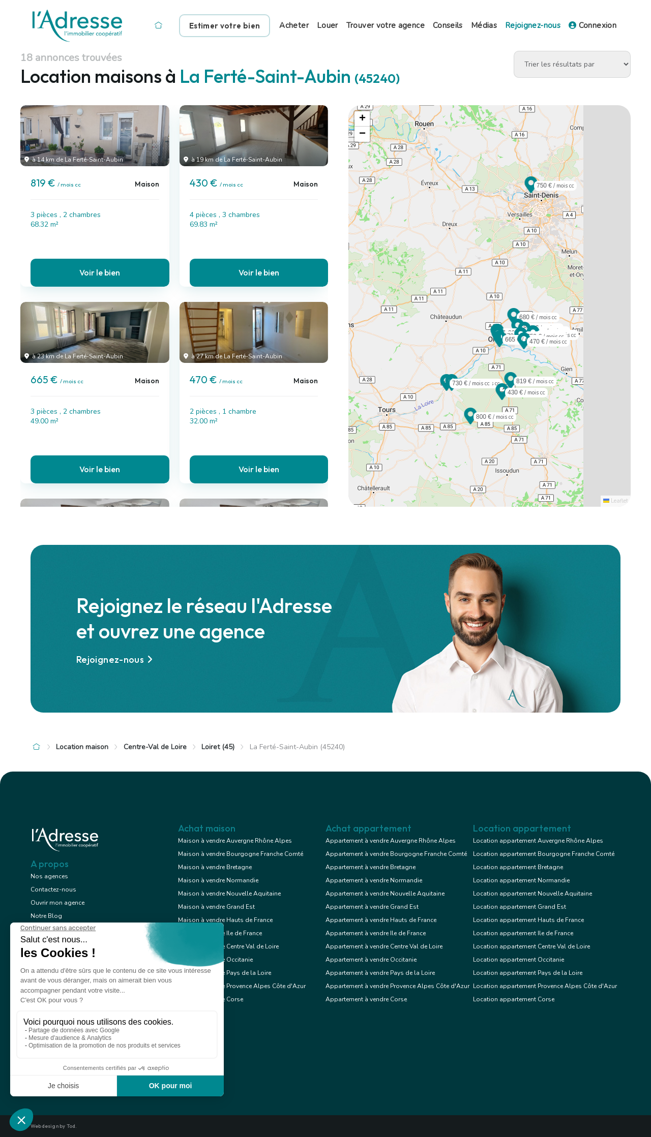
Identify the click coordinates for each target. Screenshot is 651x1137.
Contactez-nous (53, 889)
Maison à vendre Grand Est (216, 907)
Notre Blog (46, 916)
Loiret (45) (217, 747)
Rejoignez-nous (532, 25)
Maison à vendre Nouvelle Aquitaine (229, 893)
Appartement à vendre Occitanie (371, 960)
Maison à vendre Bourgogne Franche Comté (240, 854)
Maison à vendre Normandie (218, 880)
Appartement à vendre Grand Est (372, 907)
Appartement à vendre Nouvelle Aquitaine (385, 893)
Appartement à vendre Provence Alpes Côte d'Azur (397, 986)
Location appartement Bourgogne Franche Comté (543, 854)
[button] (511, 386)
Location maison (82, 747)
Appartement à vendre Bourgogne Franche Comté (396, 854)
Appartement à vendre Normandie (374, 880)
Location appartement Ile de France (523, 933)
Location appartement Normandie (521, 880)
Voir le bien (99, 272)
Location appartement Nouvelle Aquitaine (532, 893)
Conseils (448, 25)
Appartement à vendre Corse (366, 999)
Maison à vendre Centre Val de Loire (228, 946)
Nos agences (49, 876)
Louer (327, 25)
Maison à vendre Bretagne (215, 867)
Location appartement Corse (513, 999)
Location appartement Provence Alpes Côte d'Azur (545, 986)
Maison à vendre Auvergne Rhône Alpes (235, 841)
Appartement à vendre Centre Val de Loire (384, 946)
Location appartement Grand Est (519, 907)
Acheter (294, 25)
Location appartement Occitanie (518, 960)
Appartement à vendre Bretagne (371, 867)
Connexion (592, 25)
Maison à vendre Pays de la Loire (224, 973)
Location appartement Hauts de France (528, 920)
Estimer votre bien (224, 25)
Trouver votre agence (385, 25)
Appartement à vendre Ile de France (376, 933)
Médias (484, 25)
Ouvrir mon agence (57, 903)
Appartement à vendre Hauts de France (381, 920)
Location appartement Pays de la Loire (527, 973)
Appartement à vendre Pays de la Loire (380, 973)
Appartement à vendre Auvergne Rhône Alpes (391, 841)
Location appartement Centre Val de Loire (531, 946)
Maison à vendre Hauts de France (225, 920)
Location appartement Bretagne (518, 867)
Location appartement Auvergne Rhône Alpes (538, 841)
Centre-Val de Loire (155, 747)
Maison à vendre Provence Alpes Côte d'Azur (242, 986)
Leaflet (615, 501)
